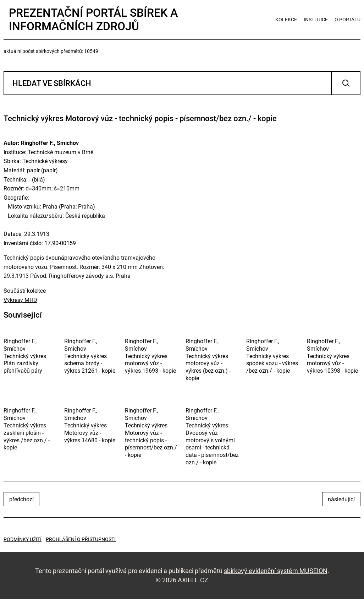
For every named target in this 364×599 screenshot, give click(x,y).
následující (341, 499)
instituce (316, 19)
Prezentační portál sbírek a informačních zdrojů (93, 19)
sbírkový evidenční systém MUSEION (275, 570)
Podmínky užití (23, 539)
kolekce (286, 19)
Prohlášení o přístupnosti (81, 539)
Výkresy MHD (20, 300)
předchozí (21, 499)
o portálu (347, 19)
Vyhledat (345, 83)
